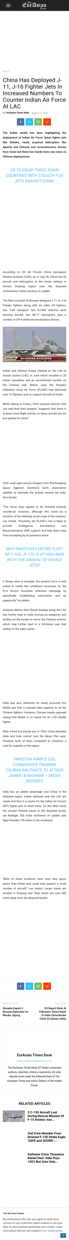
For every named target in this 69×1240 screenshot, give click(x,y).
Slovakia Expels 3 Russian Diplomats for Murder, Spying (15, 1012)
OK (63, 1235)
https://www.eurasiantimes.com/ (34, 1060)
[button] (8, 5)
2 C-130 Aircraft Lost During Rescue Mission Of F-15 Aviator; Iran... (46, 1115)
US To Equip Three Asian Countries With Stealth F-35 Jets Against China (34, 175)
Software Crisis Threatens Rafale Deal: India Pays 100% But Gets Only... (46, 1157)
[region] (34, 39)
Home (6, 71)
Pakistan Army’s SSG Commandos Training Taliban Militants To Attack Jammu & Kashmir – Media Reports (34, 770)
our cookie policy (52, 1230)
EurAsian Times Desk (17, 112)
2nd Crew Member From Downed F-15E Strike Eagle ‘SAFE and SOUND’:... (47, 1136)
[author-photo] (34, 1049)
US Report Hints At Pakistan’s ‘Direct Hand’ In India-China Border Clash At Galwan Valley (52, 1013)
